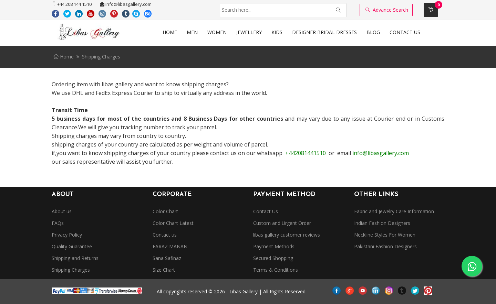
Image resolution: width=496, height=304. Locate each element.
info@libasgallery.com (126, 4)
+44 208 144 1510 (72, 4)
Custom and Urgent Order (282, 223)
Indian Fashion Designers (382, 223)
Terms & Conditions (275, 270)
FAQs (58, 223)
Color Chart (165, 211)
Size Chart (164, 270)
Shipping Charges (71, 270)
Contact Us (265, 211)
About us (62, 211)
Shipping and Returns (75, 258)
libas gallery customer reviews (286, 234)
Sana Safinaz (167, 258)
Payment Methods (273, 246)
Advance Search (386, 10)
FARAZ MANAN (170, 246)
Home (64, 56)
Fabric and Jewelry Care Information (394, 211)
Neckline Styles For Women (384, 234)
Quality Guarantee (72, 246)
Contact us (165, 234)
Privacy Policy (67, 234)
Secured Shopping (273, 258)
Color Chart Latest (173, 223)
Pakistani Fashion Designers (385, 246)
